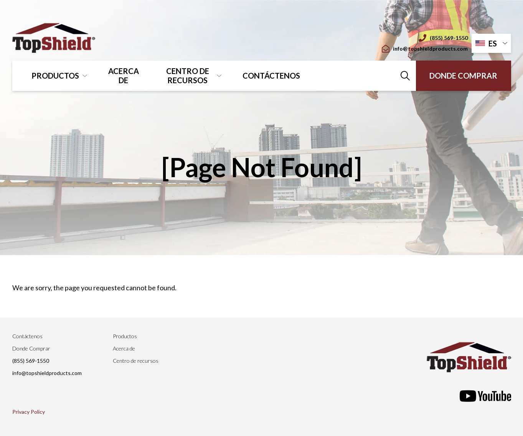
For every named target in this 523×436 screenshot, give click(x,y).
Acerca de (123, 75)
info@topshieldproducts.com (425, 49)
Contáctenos (271, 75)
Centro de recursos (187, 75)
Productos (55, 75)
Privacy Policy (28, 411)
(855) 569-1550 (443, 38)
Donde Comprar (463, 75)
